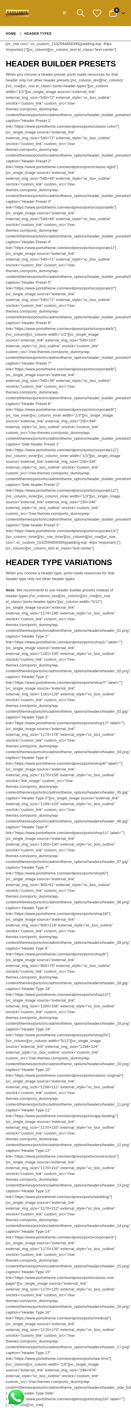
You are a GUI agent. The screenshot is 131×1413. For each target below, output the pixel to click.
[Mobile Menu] (64, 13)
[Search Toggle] (80, 13)
